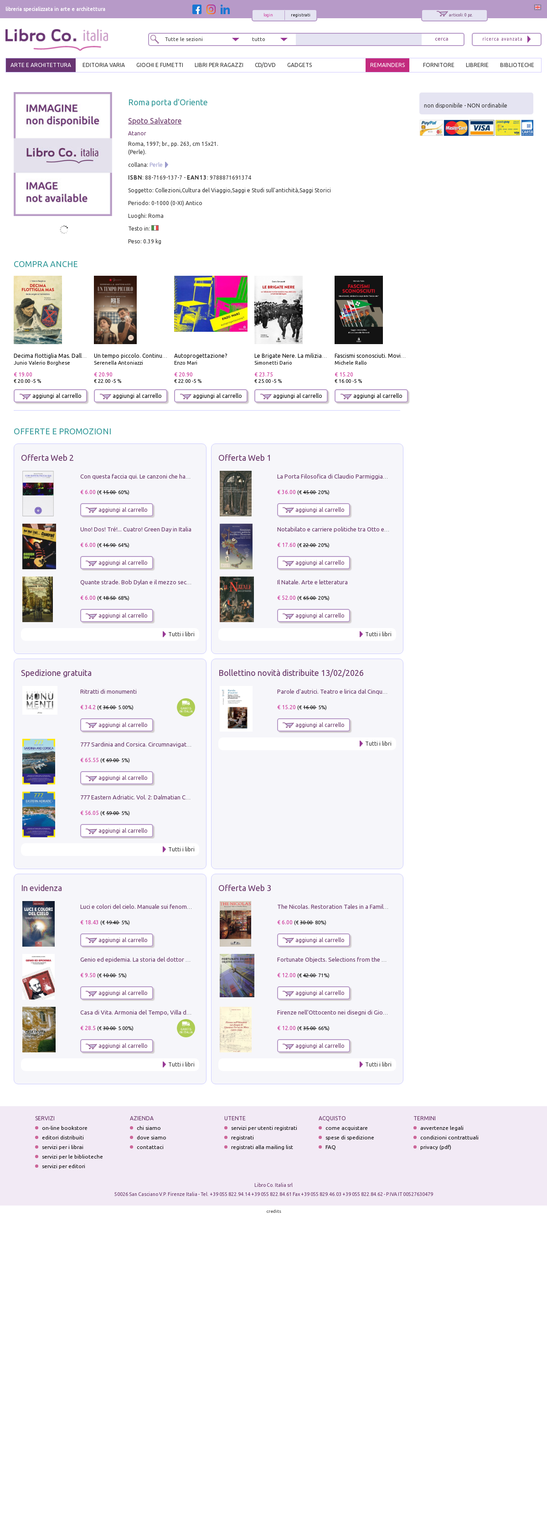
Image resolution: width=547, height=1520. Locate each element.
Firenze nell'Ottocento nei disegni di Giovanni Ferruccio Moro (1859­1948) (373, 1012)
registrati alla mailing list (262, 1147)
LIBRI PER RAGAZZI (219, 65)
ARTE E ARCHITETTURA (40, 65)
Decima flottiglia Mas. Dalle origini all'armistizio (75, 356)
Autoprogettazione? (200, 356)
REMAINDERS (387, 65)
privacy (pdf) (435, 1147)
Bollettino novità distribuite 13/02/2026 (291, 672)
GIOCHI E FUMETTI (159, 65)
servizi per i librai (62, 1147)
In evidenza (41, 887)
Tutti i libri (181, 634)
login (268, 15)
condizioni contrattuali (449, 1137)
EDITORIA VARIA (104, 65)
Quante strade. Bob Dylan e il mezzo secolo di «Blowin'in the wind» (168, 582)
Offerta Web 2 (47, 457)
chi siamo (149, 1128)
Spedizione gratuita (56, 672)
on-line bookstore (65, 1128)
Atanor (137, 133)
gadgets (299, 65)
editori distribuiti (63, 1137)
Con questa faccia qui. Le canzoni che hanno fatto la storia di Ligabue (171, 476)
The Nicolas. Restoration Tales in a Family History (342, 906)
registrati (300, 15)
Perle (156, 165)
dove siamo (151, 1137)
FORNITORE (438, 65)
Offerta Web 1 (244, 457)
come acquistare (346, 1128)
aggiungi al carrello (51, 396)
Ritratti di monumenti (108, 691)
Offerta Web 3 (244, 887)
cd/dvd (265, 65)
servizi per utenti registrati (264, 1128)
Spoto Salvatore (154, 121)
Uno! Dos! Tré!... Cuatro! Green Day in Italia (135, 529)
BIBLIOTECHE (517, 65)
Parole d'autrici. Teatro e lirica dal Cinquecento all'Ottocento (357, 691)
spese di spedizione (349, 1137)
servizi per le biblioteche (72, 1156)
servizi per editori (63, 1166)
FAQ (330, 1147)
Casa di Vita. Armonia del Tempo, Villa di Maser (143, 1012)
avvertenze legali (442, 1128)
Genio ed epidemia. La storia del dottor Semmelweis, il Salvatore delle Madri (181, 959)
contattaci (150, 1147)
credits (274, 1211)
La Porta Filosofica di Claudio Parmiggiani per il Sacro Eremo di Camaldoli (374, 476)
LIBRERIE (477, 65)
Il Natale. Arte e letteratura (312, 582)
